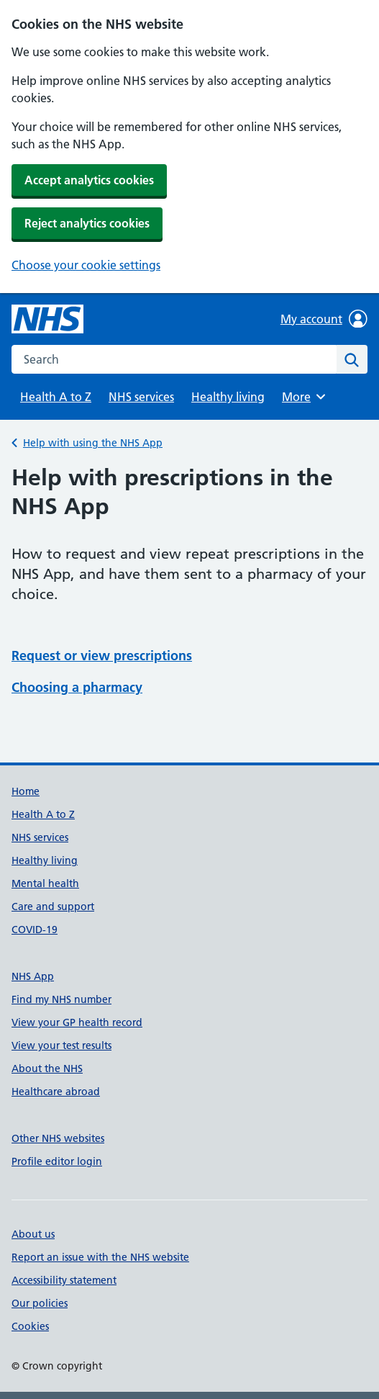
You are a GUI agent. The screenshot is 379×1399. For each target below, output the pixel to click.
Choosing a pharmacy (77, 687)
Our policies (40, 1303)
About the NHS (47, 1068)
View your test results (61, 1045)
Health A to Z (55, 397)
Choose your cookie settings (86, 265)
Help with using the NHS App (93, 442)
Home (26, 791)
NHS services (141, 397)
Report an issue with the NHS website (100, 1257)
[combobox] (174, 359)
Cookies (30, 1326)
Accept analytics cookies (89, 180)
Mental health (45, 883)
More (305, 396)
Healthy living (228, 397)
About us (33, 1234)
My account (323, 319)
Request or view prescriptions (102, 655)
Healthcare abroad (56, 1091)
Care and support (53, 906)
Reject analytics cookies (87, 223)
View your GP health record (77, 1022)
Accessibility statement (64, 1280)
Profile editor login (57, 1161)
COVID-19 (35, 929)
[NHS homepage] (47, 319)
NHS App (33, 976)
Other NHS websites (58, 1138)
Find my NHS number (61, 999)
